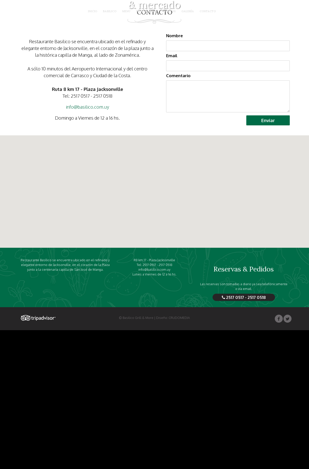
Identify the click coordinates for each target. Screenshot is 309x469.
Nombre (174, 174)
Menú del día (146, 11)
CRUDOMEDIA (179, 457)
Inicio (92, 11)
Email (171, 194)
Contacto (208, 11)
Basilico (109, 11)
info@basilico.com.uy (87, 245)
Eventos (169, 11)
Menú (126, 11)
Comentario (178, 214)
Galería (187, 11)
